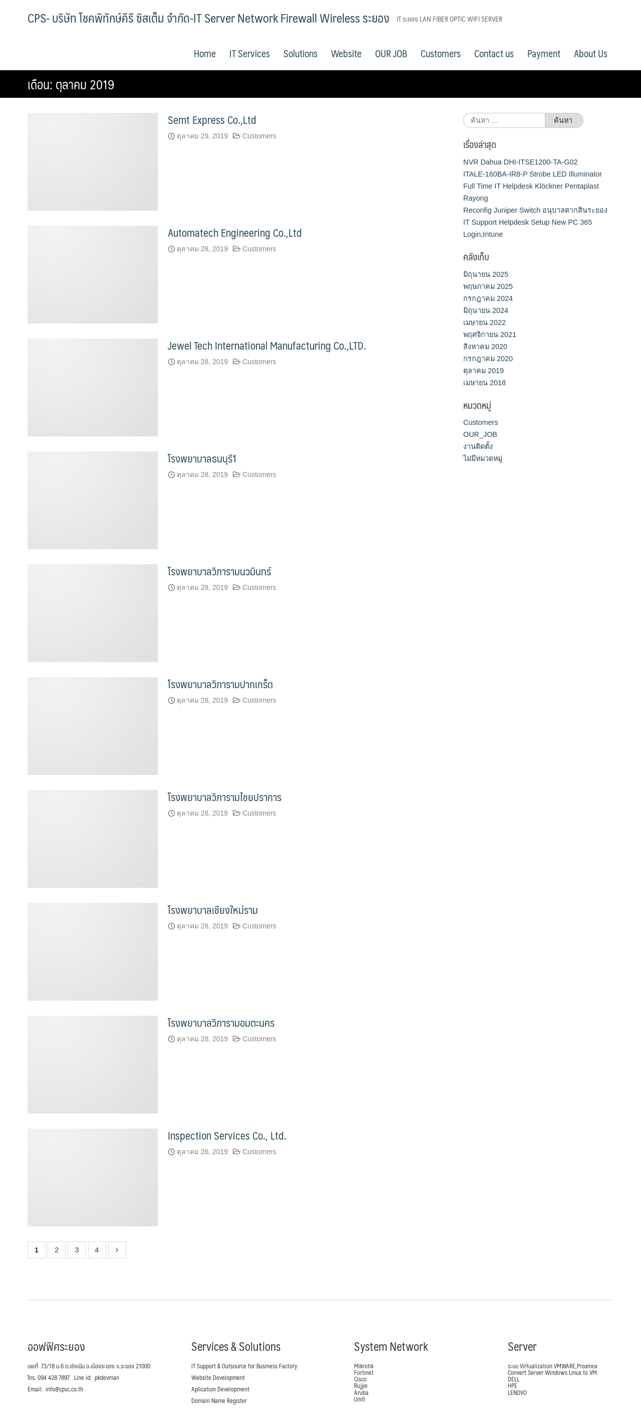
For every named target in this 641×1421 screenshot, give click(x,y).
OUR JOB (391, 53)
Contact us (494, 53)
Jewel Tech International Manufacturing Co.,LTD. (267, 345)
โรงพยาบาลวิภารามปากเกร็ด (220, 683)
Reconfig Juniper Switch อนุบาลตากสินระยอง (535, 210)
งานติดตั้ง (478, 446)
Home (205, 53)
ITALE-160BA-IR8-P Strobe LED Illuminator (532, 174)
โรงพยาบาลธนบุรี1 (202, 457)
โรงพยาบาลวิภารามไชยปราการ (224, 796)
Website (346, 53)
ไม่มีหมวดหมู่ (482, 458)
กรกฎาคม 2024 (488, 298)
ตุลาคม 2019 (483, 370)
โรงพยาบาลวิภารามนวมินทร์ (219, 570)
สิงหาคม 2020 (485, 346)
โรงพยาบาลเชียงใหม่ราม (213, 909)
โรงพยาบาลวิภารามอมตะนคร (221, 1022)
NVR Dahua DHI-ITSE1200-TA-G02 (520, 161)
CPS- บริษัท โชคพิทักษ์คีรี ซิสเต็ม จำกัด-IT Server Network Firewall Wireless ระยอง (208, 18)
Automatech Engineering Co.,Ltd (235, 232)
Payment (543, 53)
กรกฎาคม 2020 (488, 358)
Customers (441, 53)
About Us (590, 53)
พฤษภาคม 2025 (488, 286)
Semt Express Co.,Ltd (212, 119)
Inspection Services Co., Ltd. (227, 1135)
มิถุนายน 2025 (485, 274)
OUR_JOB (480, 434)
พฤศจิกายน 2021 (489, 334)
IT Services (249, 53)
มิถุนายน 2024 (485, 310)
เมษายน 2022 (484, 322)
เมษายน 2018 (484, 382)
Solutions (300, 53)
